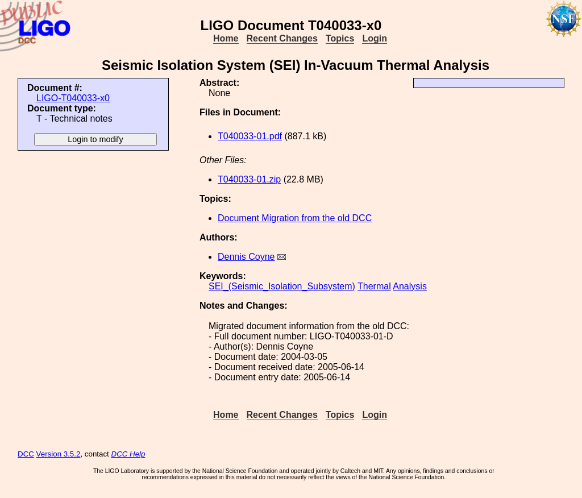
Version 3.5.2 (58, 454)
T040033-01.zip (249, 179)
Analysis (410, 286)
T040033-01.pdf (250, 136)
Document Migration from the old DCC (295, 218)
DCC (26, 454)
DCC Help (128, 454)
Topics (340, 38)
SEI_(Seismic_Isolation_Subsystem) (282, 286)
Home (225, 38)
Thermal (374, 286)
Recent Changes (282, 38)
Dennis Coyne (246, 257)
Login (374, 38)
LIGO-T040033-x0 (73, 98)
